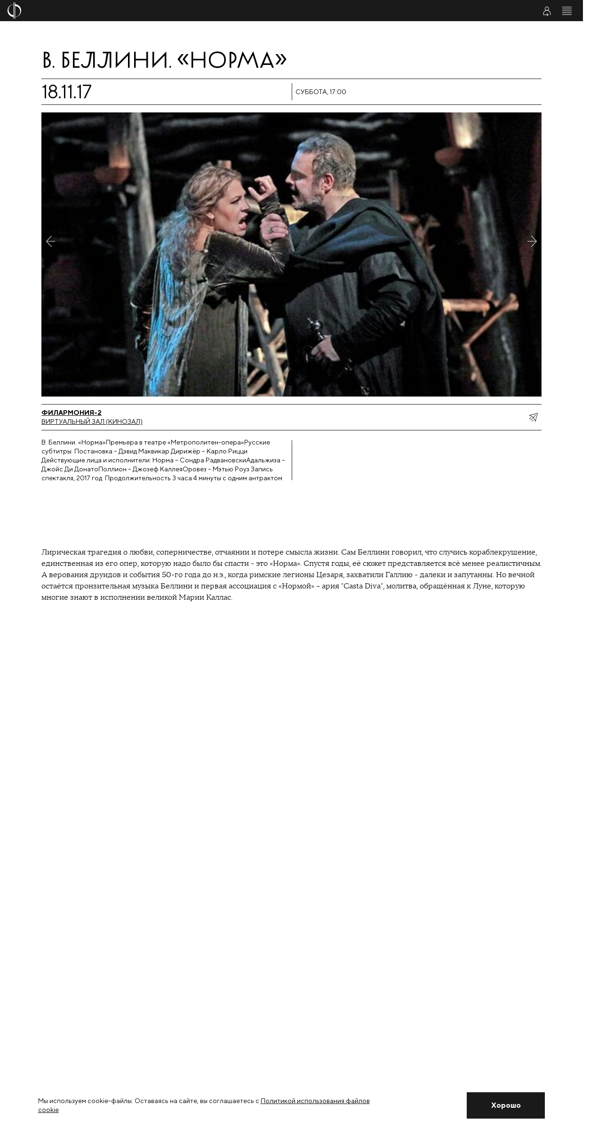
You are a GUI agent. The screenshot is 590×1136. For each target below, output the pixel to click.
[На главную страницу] (243, 10)
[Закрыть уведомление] (506, 1105)
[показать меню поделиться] (533, 417)
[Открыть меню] (566, 10)
